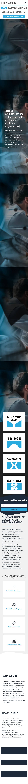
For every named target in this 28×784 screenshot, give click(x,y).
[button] (25, 2)
